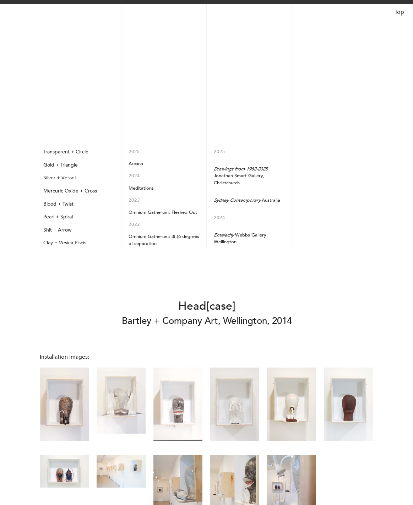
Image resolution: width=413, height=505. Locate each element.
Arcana (136, 164)
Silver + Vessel (59, 177)
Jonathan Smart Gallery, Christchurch (240, 175)
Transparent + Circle (65, 151)
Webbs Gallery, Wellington (241, 238)
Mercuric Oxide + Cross (70, 191)
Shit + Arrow (57, 230)
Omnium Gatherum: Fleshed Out (163, 212)
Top (399, 12)
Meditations (141, 188)
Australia (247, 200)
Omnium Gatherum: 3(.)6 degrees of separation (164, 239)
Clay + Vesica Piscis (64, 242)
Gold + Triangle (60, 165)
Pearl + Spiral (58, 216)
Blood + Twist (58, 204)
